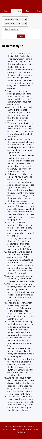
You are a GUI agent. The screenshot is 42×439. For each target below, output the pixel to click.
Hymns (28, 11)
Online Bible (17, 11)
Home (6, 11)
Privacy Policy (25, 429)
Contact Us (6, 429)
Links (15, 429)
